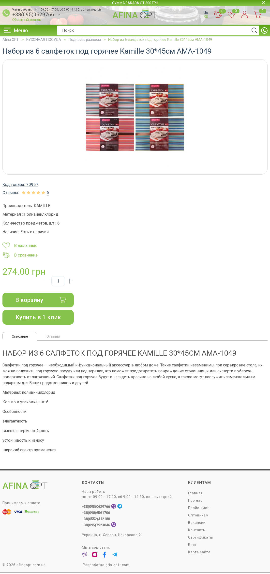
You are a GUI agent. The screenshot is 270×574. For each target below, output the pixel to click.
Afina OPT (10, 39)
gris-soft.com (117, 566)
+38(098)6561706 (96, 514)
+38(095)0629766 (33, 14)
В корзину (40, 300)
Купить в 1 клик (38, 317)
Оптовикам (198, 516)
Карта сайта (199, 553)
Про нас (195, 501)
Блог (192, 546)
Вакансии (197, 524)
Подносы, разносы (84, 39)
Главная (195, 494)
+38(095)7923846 (96, 526)
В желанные (19, 245)
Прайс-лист (198, 509)
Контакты (197, 531)
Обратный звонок (26, 20)
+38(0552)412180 (96, 520)
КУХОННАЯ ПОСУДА (43, 39)
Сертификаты (200, 538)
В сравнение (20, 255)
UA (206, 13)
